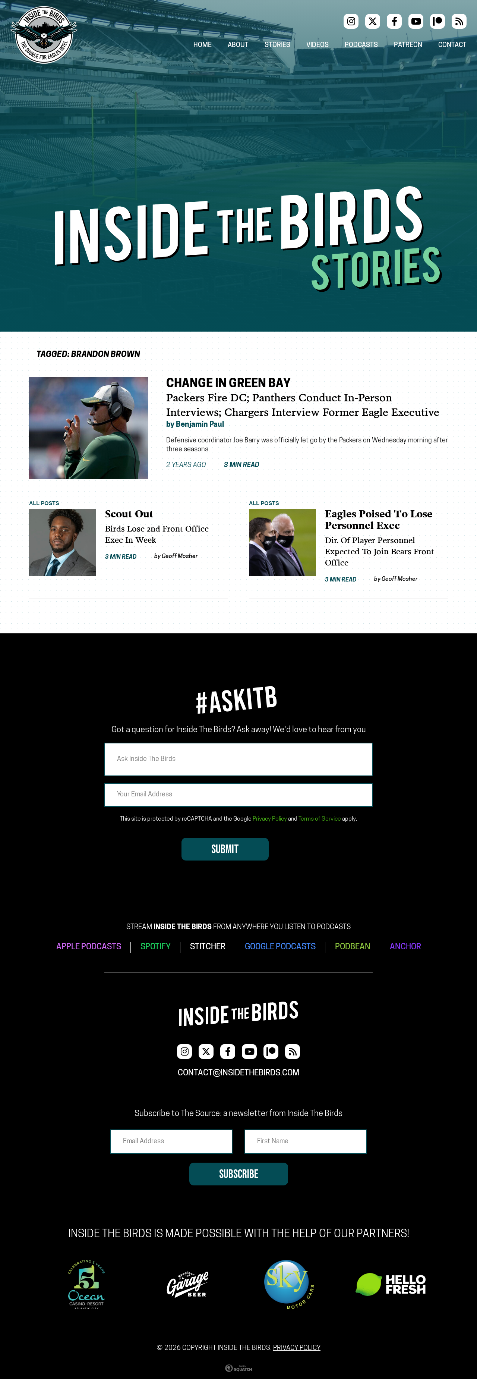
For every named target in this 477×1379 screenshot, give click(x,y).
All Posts (44, 503)
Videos (317, 45)
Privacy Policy (270, 819)
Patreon (408, 45)
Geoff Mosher (180, 557)
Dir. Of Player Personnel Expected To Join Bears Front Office (379, 552)
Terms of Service (319, 819)
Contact (452, 45)
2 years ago (212, 465)
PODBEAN (352, 947)
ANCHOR (405, 947)
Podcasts (361, 45)
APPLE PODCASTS (88, 947)
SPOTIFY (155, 947)
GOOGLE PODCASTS (280, 947)
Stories (277, 45)
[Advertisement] (238, 130)
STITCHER (207, 947)
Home (202, 45)
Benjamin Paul (200, 425)
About (238, 45)
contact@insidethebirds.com (238, 1073)
